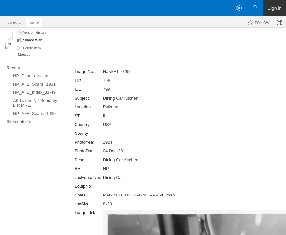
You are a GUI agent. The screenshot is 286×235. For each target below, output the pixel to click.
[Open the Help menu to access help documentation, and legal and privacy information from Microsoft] (255, 8)
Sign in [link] (275, 8)
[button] (8, 40)
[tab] (14, 21)
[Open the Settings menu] (238, 8)
